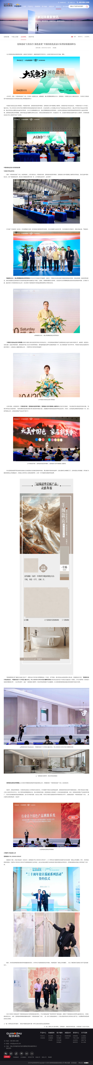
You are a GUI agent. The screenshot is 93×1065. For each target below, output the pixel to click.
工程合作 (67, 1038)
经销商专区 (63, 2)
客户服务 (44, 6)
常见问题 (59, 1040)
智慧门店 (72, 2)
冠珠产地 (83, 1040)
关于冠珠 (65, 6)
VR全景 (50, 1040)
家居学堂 (31, 36)
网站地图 (67, 1063)
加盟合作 (51, 6)
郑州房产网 (31, 1057)
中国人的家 (15, 36)
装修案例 (37, 6)
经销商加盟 (68, 1036)
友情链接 (74, 1063)
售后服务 (59, 1038)
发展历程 (83, 1038)
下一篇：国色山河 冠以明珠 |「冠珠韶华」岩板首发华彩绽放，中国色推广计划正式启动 (66, 1026)
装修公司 (37, 1057)
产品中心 (30, 6)
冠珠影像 (6, 36)
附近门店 (59, 1036)
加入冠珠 (83, 1042)
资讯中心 (58, 6)
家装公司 (44, 1057)
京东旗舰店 (23, 1057)
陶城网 (50, 1057)
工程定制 (42, 1038)
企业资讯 (23, 36)
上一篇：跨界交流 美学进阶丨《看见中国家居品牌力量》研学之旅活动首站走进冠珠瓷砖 (27, 1023)
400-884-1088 (84, 2)
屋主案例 (50, 1036)
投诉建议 (59, 1042)
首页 (24, 6)
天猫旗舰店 (16, 1057)
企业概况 (83, 1036)
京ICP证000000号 (33, 1063)
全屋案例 (50, 1038)
